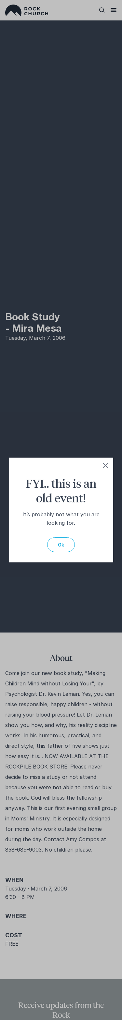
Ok (61, 544)
